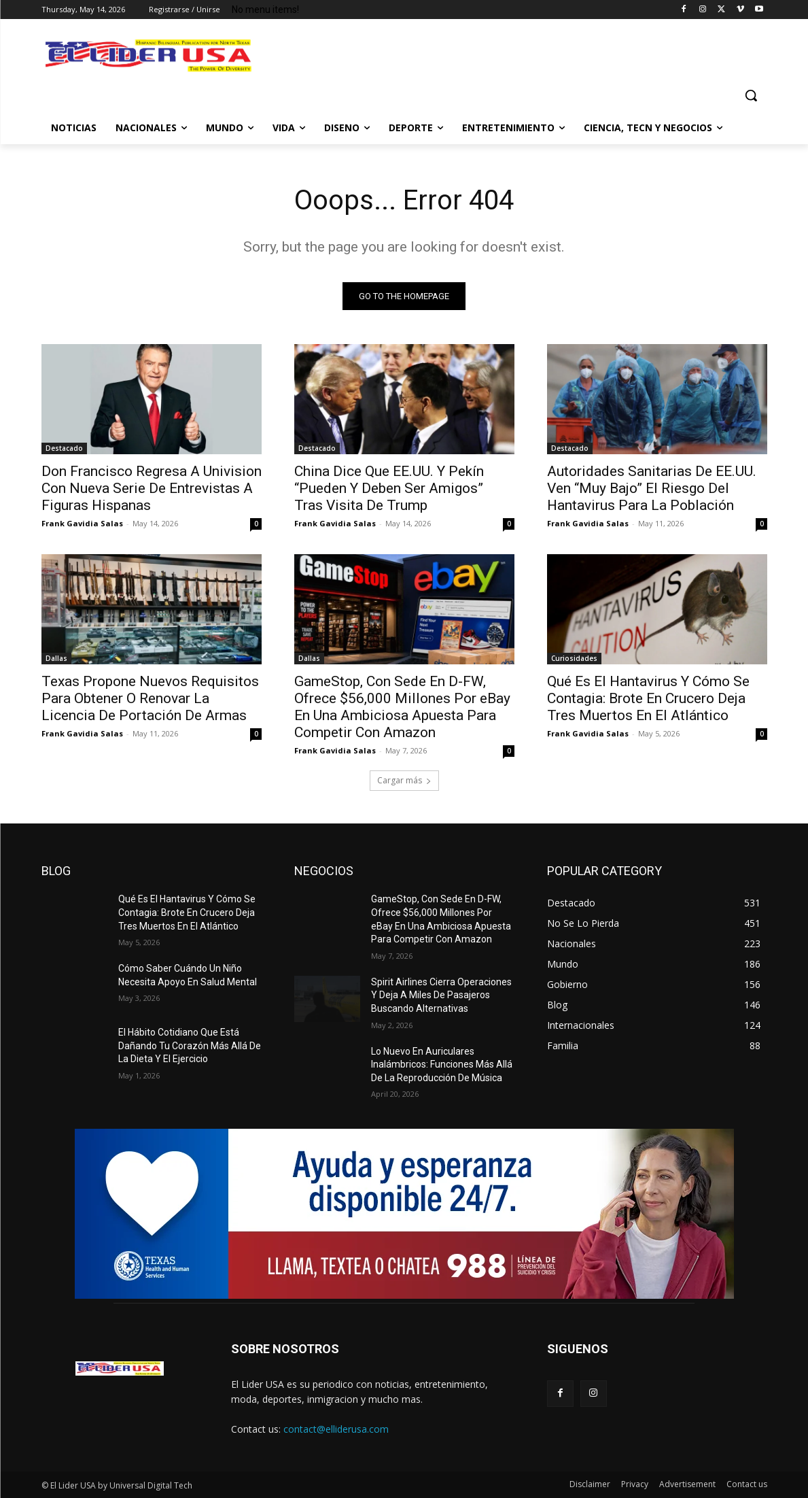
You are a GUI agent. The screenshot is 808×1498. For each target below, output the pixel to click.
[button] (751, 95)
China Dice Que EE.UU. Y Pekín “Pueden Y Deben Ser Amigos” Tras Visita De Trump (389, 488)
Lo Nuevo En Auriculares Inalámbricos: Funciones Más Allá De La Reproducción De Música (441, 1064)
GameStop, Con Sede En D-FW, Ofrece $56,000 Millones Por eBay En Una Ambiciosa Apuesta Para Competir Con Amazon (402, 707)
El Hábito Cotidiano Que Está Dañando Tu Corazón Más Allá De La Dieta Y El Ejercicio (189, 1045)
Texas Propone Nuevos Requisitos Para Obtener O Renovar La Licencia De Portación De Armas (150, 698)
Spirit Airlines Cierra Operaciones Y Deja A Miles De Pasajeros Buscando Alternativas (441, 995)
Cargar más (404, 780)
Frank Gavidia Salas (82, 523)
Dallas (56, 658)
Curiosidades (574, 658)
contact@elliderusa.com (336, 1429)
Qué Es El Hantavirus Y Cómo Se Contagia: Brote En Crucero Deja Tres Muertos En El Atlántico (648, 698)
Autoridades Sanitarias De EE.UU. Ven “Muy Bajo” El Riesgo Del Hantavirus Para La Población (651, 488)
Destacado (64, 448)
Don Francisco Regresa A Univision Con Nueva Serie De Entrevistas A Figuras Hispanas (151, 488)
